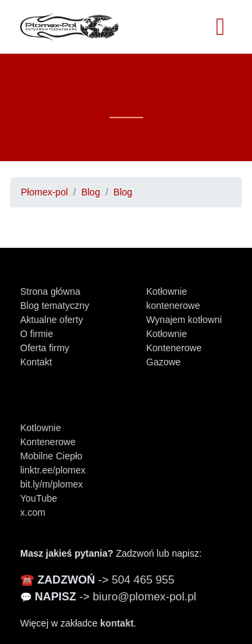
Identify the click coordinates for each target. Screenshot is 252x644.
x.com (32, 512)
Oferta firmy (44, 347)
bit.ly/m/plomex (51, 484)
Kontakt (36, 362)
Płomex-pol (44, 192)
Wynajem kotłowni (184, 319)
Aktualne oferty (51, 319)
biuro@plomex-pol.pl (144, 596)
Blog (90, 192)
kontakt (117, 623)
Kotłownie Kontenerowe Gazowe (174, 347)
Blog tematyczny (54, 305)
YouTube (38, 498)
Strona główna (50, 291)
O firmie (36, 333)
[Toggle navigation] (220, 27)
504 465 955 (143, 579)
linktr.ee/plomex (52, 470)
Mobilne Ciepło (51, 456)
